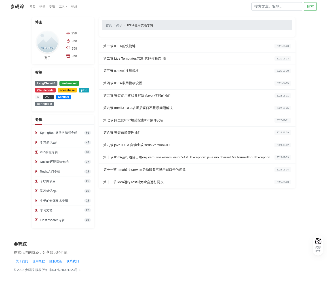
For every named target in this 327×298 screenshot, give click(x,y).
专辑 (52, 6)
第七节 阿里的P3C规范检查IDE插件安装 (133, 120)
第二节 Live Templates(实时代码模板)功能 (134, 58)
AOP (48, 97)
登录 (74, 6)
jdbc (84, 90)
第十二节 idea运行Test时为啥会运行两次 (133, 182)
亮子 (119, 25)
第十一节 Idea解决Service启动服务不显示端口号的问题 (144, 170)
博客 (32, 6)
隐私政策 (55, 261)
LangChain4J (46, 83)
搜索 (310, 6)
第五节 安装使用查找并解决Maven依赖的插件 (137, 95)
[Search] (276, 6)
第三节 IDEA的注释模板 (121, 71)
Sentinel (63, 97)
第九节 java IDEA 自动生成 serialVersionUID (136, 145)
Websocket (69, 83)
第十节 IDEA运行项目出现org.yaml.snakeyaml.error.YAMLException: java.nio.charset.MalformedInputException (186, 157)
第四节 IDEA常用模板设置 (122, 83)
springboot (44, 103)
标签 (42, 6)
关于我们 (22, 261)
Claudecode (45, 90)
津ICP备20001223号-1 (65, 270)
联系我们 (72, 261)
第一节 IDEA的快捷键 (119, 46)
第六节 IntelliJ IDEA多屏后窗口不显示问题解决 (138, 108)
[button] (318, 246)
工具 (62, 6)
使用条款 (38, 261)
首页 (109, 25)
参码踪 (17, 6)
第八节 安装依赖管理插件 (122, 132)
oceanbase (67, 90)
